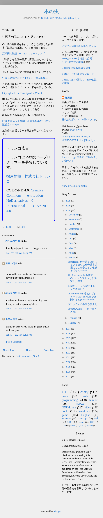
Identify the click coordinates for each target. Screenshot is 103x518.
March (72, 257)
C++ (24, 227)
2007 (68, 376)
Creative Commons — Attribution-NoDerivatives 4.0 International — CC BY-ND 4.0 (27, 200)
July (71, 238)
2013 (68, 348)
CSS (92, 422)
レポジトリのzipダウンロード (78, 74)
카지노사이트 (12, 240)
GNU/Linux (69, 407)
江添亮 (68, 97)
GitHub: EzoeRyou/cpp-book (76, 68)
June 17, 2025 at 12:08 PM (19, 308)
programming (70, 400)
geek (81, 425)
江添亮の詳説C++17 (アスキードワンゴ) (23, 53)
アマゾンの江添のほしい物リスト (80, 46)
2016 (68, 333)
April (71, 252)
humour (93, 400)
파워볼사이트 (12, 293)
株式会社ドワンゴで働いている (79, 119)
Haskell (90, 425)
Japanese (66, 418)
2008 (68, 371)
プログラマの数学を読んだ (82, 304)
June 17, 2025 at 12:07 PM (19, 253)
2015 (68, 338)
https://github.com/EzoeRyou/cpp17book (22, 93)
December (74, 214)
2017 (68, 328)
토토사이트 (11, 263)
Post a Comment (14, 341)
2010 (68, 362)
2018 (68, 210)
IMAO (80, 403)
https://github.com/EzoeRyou (76, 136)
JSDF (69, 422)
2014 (68, 343)
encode (81, 422)
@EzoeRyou (74, 18)
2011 (68, 357)
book (65, 411)
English (85, 415)
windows (84, 411)
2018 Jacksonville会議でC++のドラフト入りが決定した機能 (82, 278)
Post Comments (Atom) (27, 356)
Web (85, 396)
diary (84, 392)
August (72, 233)
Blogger (57, 511)
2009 (68, 367)
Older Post (49, 350)
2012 (68, 352)
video (88, 407)
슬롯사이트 (11, 319)
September (74, 229)
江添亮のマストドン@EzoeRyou (79, 140)
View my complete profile (74, 186)
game (65, 415)
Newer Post (8, 350)
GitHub (44, 18)
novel (72, 425)
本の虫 (51, 11)
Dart (64, 425)
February (73, 318)
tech (96, 418)
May (71, 248)
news (65, 396)
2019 (68, 205)
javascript (82, 418)
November (74, 219)
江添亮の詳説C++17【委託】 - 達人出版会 (25, 78)
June (71, 243)
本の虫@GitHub (58, 18)
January (73, 323)
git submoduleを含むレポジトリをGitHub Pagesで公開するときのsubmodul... (82, 296)
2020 (68, 201)
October (73, 224)
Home (29, 350)
